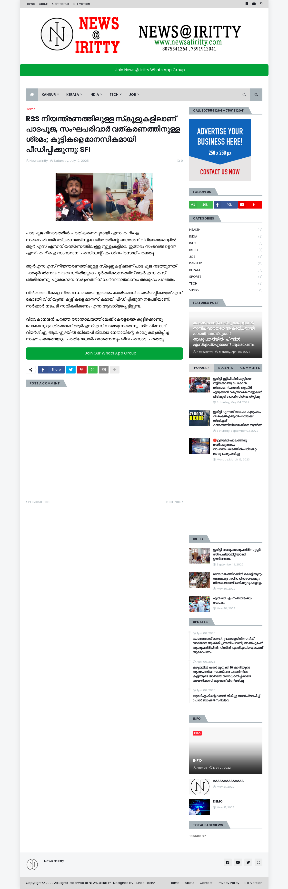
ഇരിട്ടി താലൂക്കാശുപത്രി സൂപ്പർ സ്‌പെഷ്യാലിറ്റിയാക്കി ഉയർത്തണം (236, 554)
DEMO (218, 801)
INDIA (225, 236)
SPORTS (225, 276)
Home (30, 4)
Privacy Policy (228, 882)
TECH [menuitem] (114, 94)
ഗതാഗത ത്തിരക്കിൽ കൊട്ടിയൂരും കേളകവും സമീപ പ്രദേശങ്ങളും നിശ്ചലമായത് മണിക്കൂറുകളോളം (237, 578)
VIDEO (225, 290)
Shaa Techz (145, 882)
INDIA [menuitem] (94, 94)
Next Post (173, 501)
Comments (250, 367)
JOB (225, 256)
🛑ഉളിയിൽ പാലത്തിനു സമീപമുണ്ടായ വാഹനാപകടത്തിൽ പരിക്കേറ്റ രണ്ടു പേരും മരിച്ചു (234, 447)
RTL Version (81, 4)
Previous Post (39, 501)
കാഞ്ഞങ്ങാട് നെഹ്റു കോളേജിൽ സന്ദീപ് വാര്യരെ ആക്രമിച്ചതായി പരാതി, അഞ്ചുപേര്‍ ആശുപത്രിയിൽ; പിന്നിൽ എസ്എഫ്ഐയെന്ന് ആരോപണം (223, 334)
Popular (201, 367)
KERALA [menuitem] (72, 94)
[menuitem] (32, 94)
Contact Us (60, 4)
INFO (225, 243)
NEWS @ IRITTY (100, 882)
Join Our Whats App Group (105, 353)
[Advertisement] (225, 498)
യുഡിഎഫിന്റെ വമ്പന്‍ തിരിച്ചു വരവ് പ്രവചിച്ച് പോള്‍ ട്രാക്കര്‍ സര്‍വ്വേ (226, 698)
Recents (225, 367)
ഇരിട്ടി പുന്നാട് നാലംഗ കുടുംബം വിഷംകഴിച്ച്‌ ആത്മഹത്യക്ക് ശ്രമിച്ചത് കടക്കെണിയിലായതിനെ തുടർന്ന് (237, 419)
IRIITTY (225, 250)
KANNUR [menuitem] (49, 94)
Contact (206, 882)
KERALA (225, 270)
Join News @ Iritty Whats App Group (145, 70)
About (43, 4)
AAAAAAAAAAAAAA (228, 781)
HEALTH (225, 229)
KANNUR (225, 263)
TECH (225, 283)
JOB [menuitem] (132, 94)
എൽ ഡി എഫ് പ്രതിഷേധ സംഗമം (232, 600)
